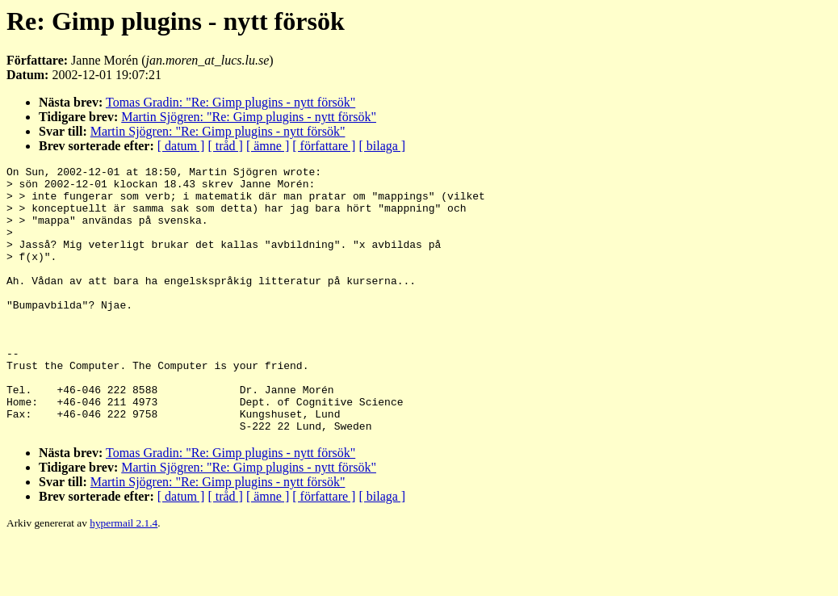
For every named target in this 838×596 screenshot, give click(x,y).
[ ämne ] (267, 146)
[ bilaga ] (381, 146)
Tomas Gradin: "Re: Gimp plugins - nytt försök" (230, 102)
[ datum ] (181, 146)
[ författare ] (323, 146)
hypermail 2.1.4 (123, 576)
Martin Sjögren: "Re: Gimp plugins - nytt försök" (248, 117)
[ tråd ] (225, 146)
